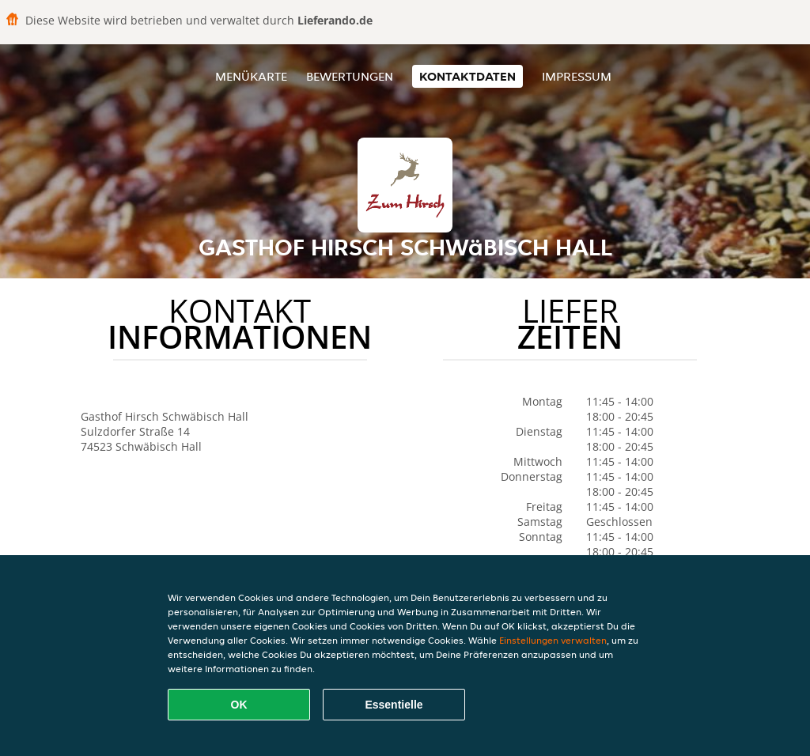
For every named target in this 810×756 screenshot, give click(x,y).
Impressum (576, 76)
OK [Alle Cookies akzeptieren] (239, 704)
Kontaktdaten (467, 76)
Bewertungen (349, 76)
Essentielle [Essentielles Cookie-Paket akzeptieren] (393, 704)
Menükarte (251, 76)
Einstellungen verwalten (553, 640)
